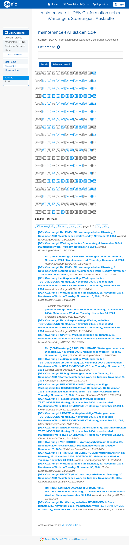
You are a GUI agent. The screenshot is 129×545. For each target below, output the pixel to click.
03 (53, 80)
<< (72, 226)
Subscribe (10, 66)
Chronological (45, 226)
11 (89, 80)
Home (52, 4)
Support (99, 4)
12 (94, 72)
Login (119, 4)
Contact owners (13, 54)
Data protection (82, 539)
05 (62, 80)
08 (76, 80)
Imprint (72, 539)
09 (80, 80)
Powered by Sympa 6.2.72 (56, 539)
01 (44, 80)
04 (58, 80)
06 (67, 80)
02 (49, 80)
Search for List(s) (75, 4)
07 (71, 80)
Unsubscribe (12, 70)
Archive (9, 77)
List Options (14, 32)
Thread (62, 226)
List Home (10, 61)
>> (105, 226)
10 (85, 80)
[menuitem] (52, 4)
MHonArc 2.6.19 (70, 525)
